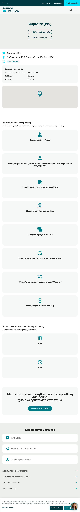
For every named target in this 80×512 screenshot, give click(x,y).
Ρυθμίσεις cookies (8, 507)
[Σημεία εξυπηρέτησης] (40, 459)
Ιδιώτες (6, 3)
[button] (40, 94)
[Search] (70, 9)
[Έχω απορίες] (40, 438)
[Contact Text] (40, 448)
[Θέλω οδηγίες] (40, 38)
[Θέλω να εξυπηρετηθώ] (40, 32)
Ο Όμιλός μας (57, 3)
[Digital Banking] (72, 3)
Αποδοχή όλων (56, 507)
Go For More (46, 3)
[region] (40, 505)
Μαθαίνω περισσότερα (40, 408)
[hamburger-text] (75, 10)
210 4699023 (10, 61)
